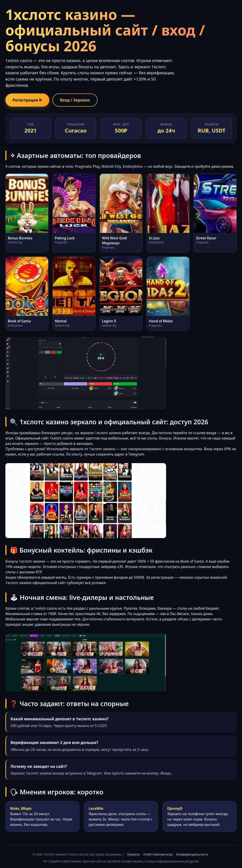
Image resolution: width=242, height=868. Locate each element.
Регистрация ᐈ (27, 100)
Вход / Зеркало (75, 100)
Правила (133, 854)
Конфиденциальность (192, 854)
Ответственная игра (158, 854)
